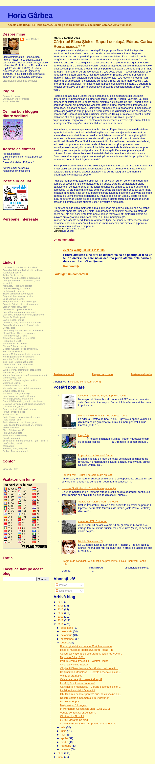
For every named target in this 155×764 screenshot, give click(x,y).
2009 (61, 756)
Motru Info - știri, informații (16, 393)
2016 (61, 605)
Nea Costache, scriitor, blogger (19, 396)
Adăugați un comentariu (71, 274)
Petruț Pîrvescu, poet (14, 411)
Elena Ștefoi (68, 231)
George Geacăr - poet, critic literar (20, 348)
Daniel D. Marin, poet (14, 317)
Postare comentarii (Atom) (85, 381)
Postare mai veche (141, 374)
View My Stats (10, 469)
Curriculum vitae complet (16, 98)
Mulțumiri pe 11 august (73, 705)
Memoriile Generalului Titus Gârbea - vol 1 (102, 415)
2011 (61, 624)
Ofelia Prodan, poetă (13, 406)
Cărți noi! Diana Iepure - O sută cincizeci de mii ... (89, 668)
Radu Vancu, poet (12, 419)
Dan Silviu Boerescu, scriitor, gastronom (24, 314)
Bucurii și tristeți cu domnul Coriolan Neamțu (86, 646)
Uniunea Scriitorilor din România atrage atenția (89, 488)
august (65, 642)
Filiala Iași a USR (12, 340)
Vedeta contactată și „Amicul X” (78, 712)
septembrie (67, 638)
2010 (61, 753)
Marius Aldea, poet (12, 377)
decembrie (67, 627)
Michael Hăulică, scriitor (15, 385)
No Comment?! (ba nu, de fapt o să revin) (102, 395)
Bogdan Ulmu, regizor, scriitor (18, 296)
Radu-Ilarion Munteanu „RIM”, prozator (23, 425)
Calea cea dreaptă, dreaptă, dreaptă (81, 679)
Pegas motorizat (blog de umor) (19, 409)
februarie (66, 745)
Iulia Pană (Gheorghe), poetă (18, 361)
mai (63, 734)
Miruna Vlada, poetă (13, 390)
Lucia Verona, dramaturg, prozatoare (22, 369)
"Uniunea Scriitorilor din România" (20, 267)
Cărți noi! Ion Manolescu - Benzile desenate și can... (90, 672)
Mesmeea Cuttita (12, 382)
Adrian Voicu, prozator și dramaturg (21, 277)
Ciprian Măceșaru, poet (15, 306)
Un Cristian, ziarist (12, 443)
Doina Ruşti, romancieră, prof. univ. (21, 325)
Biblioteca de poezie (13, 291)
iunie (64, 730)
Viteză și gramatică (71, 675)
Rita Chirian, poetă (12, 432)
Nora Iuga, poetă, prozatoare (18, 398)
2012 (61, 620)
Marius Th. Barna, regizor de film (20, 380)
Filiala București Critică (15, 335)
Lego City (83, 435)
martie (65, 742)
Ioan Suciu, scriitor (12, 351)
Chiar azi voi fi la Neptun (74, 664)
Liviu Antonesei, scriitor (15, 367)
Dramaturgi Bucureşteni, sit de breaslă (23, 330)
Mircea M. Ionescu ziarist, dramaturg (22, 388)
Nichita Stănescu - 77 (90, 541)
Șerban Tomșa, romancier (16, 451)
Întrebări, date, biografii (15, 448)
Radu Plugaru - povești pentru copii (21, 417)
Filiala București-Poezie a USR (19, 338)
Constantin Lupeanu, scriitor (17, 309)
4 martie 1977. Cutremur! (92, 521)
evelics (68, 250)
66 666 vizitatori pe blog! (74, 719)
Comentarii (64, 590)
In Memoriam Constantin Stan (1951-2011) (85, 708)
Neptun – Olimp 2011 (72, 657)
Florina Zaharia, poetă (14, 346)
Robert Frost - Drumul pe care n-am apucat (87, 474)
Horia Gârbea (30, 15)
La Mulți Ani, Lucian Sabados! (77, 683)
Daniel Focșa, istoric (13, 319)
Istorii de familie (11, 101)
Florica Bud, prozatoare (15, 343)
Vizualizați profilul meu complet (20, 80)
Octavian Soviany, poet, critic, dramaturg (24, 403)
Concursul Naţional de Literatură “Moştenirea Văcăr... (91, 653)
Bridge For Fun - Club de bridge (19, 301)
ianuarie (66, 749)
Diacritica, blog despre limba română (22, 322)
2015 (61, 609)
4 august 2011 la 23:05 (89, 250)
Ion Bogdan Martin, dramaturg (18, 356)
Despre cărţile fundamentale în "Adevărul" (84, 697)
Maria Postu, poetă (12, 372)
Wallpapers (8, 446)
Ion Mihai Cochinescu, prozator (19, 359)
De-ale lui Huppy (70, 701)
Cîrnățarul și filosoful (72, 716)
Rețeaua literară (11, 427)
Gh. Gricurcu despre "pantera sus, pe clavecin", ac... (90, 694)
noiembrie (67, 631)
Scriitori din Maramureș (15, 435)
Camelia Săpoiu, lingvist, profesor (20, 304)
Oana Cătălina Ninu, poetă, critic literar (23, 401)
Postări (61, 584)
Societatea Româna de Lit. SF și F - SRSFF (25, 440)
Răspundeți (71, 266)
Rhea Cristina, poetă (13, 430)
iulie (63, 727)
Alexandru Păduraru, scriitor (17, 285)
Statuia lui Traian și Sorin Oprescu (98, 501)
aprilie (64, 738)
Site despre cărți (11, 438)
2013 (61, 616)
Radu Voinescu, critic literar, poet (20, 422)
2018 (61, 601)
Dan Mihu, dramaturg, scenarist (19, 312)
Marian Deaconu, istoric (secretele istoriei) (25, 375)
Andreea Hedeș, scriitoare (16, 288)
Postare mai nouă (63, 374)
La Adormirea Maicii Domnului (77, 690)
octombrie (67, 635)
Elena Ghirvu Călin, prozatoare (19, 333)
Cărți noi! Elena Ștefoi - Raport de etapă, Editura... (89, 723)
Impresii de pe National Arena (95, 455)
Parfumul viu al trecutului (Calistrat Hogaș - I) (86, 660)
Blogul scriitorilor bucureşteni (18, 293)
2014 (61, 613)
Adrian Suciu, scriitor (13, 275)
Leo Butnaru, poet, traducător (18, 364)
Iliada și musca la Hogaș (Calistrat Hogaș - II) (86, 649)
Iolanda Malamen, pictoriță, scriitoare (22, 354)
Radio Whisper (10, 414)
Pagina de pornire (102, 374)
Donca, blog (9, 327)
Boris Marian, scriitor (13, 298)
